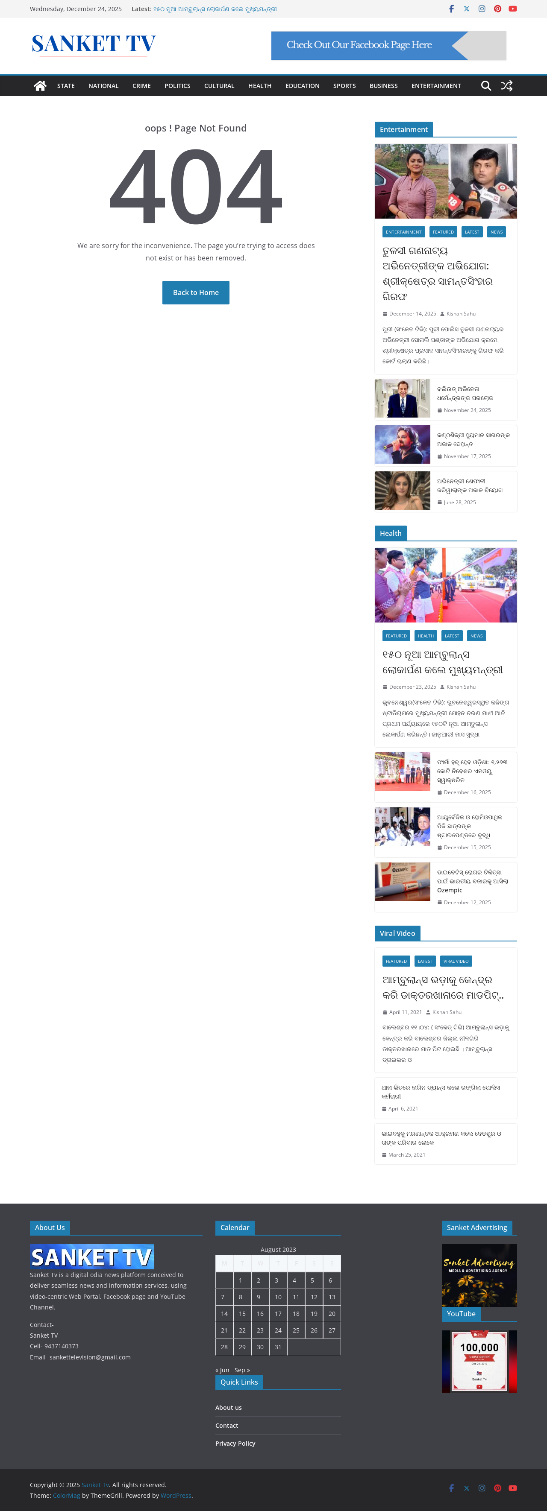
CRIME (141, 86)
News (497, 232)
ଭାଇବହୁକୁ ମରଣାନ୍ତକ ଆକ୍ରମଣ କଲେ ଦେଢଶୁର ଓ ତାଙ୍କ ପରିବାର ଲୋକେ (441, 1137)
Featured (443, 232)
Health (426, 636)
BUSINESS (384, 86)
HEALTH (260, 86)
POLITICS (178, 86)
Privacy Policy (235, 1443)
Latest (472, 232)
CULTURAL (219, 86)
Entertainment (404, 232)
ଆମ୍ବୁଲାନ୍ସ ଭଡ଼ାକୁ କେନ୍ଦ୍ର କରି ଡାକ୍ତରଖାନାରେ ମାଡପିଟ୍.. (443, 987)
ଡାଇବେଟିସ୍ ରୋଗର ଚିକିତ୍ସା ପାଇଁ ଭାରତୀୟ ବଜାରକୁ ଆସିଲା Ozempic (472, 881)
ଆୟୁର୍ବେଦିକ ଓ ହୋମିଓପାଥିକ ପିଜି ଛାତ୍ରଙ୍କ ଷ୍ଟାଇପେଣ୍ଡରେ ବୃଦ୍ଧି (469, 826)
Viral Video (456, 961)
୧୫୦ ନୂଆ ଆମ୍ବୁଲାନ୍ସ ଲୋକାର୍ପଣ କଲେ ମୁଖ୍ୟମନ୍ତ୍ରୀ (215, 9)
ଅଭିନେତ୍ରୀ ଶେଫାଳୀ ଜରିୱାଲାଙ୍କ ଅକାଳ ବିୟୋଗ (470, 485)
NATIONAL (103, 86)
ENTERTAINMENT (436, 86)
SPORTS (344, 86)
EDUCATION (302, 86)
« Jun (222, 1370)
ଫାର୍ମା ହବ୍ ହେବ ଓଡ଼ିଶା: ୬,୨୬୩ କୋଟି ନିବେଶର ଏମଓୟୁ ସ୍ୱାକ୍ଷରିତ (472, 771)
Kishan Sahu (461, 313)
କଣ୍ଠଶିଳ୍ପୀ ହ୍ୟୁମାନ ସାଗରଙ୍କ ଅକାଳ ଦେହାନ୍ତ (473, 439)
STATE (66, 86)
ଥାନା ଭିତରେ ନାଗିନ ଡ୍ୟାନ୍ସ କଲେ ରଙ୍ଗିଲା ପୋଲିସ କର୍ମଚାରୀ (441, 1091)
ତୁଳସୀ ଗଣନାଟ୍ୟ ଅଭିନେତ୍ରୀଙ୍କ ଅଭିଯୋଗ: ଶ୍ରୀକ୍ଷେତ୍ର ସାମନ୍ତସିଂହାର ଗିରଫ (437, 273)
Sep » (242, 1370)
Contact (226, 1425)
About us (228, 1407)
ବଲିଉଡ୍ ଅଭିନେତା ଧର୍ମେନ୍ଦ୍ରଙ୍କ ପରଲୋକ (465, 393)
